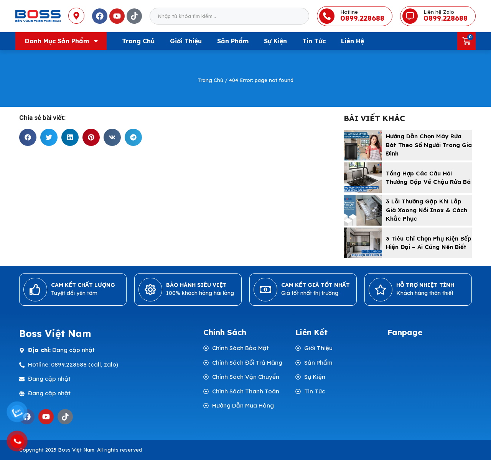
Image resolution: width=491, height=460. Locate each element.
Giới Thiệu (186, 41)
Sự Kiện (275, 41)
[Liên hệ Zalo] (410, 16)
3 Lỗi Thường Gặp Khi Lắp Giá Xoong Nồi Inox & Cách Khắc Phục (426, 210)
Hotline (349, 12)
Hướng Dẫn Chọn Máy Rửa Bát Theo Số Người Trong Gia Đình (429, 145)
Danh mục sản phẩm (62, 41)
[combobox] (229, 16)
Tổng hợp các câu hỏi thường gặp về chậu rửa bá (428, 178)
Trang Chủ (138, 41)
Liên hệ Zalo (438, 12)
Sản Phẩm (233, 41)
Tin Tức (314, 41)
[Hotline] (326, 16)
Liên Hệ (352, 41)
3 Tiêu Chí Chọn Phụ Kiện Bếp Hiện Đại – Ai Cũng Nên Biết (428, 243)
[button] (27, 137)
